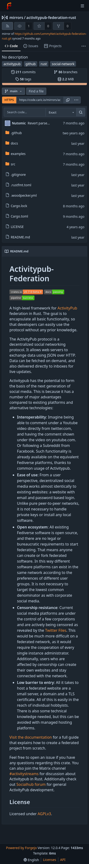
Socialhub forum (31, 784)
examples (15, 153)
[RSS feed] (7, 26)
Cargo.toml (16, 216)
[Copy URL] (68, 100)
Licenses (49, 859)
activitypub (12, 64)
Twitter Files (55, 630)
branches (65, 72)
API (62, 859)
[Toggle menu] (82, 6)
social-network (63, 64)
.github (13, 133)
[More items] (83, 46)
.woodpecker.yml (21, 195)
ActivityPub (67, 308)
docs (11, 143)
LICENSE (14, 226)
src (10, 164)
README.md (17, 237)
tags (23, 79)
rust (44, 64)
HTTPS (9, 100)
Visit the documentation (30, 737)
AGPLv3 (44, 813)
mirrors (16, 17)
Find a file (36, 91)
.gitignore (15, 174)
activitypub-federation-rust (51, 17)
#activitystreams (23, 773)
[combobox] (61, 112)
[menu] (76, 100)
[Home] (9, 6)
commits (23, 72)
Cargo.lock (16, 206)
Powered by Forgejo (21, 848)
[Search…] (80, 112)
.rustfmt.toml (18, 185)
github (30, 64)
